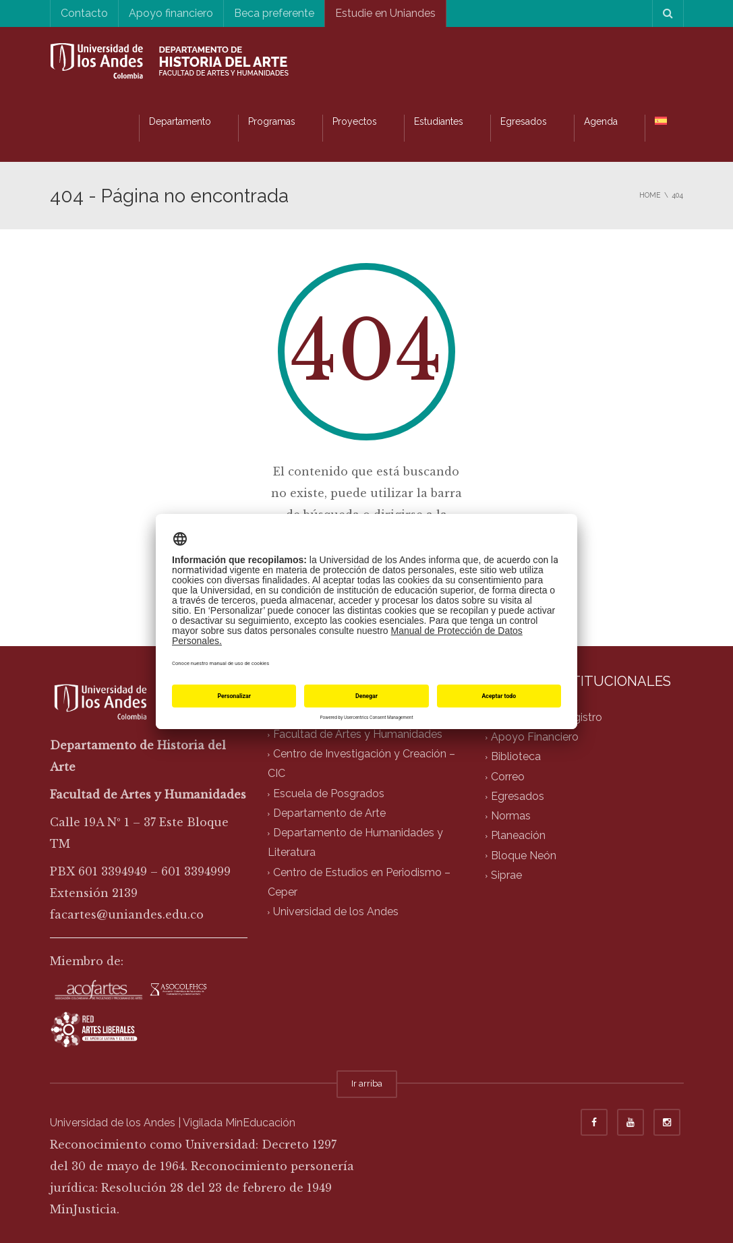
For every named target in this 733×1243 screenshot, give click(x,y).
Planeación (518, 836)
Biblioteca (516, 757)
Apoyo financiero (171, 13)
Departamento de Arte (329, 813)
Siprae (506, 875)
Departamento (180, 121)
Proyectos (354, 121)
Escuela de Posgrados (328, 793)
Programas (271, 121)
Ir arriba (366, 1083)
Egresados (523, 121)
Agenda (601, 121)
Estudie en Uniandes (385, 13)
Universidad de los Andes (336, 912)
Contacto (84, 13)
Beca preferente (274, 13)
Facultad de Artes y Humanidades (357, 734)
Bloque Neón (523, 855)
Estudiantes (438, 121)
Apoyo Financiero (535, 737)
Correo (508, 776)
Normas (511, 816)
